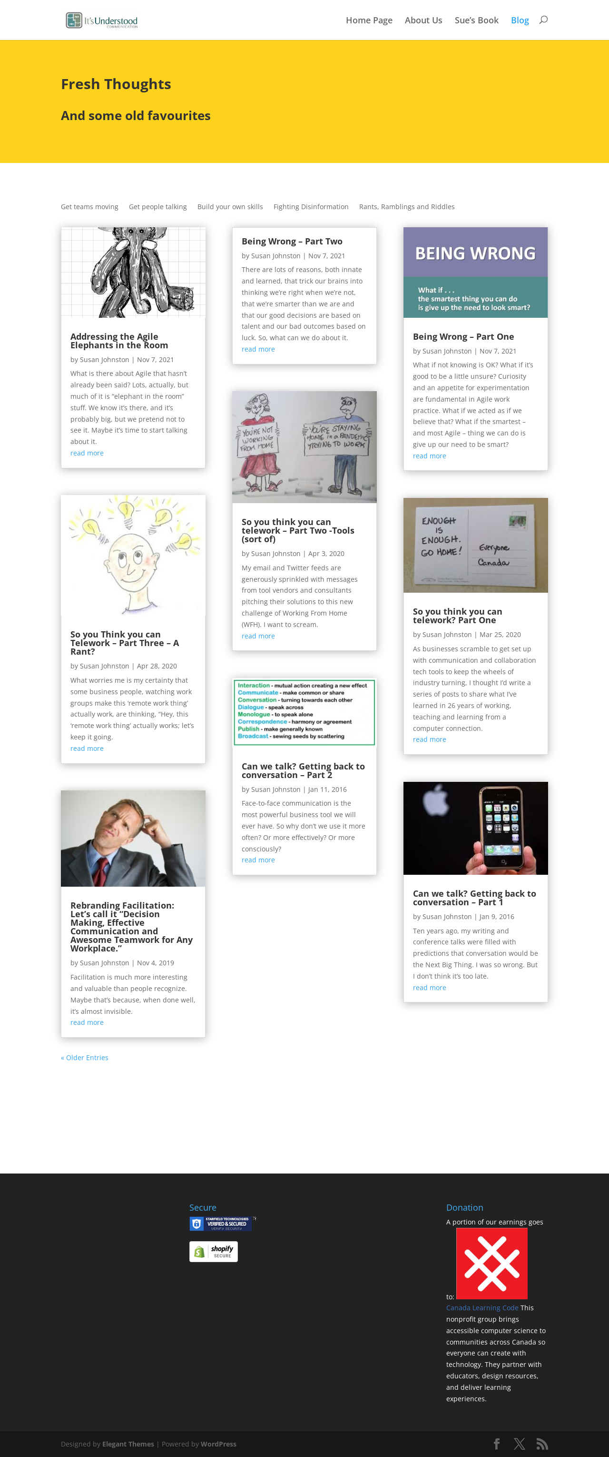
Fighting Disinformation (311, 207)
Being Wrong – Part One (463, 336)
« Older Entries (84, 1057)
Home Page (369, 21)
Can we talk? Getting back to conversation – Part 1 (474, 898)
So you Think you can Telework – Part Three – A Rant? (124, 642)
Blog (520, 21)
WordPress (218, 1443)
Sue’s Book (477, 21)
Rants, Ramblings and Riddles (407, 207)
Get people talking (158, 207)
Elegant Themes (128, 1443)
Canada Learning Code (483, 1307)
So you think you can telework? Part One (457, 616)
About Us (423, 21)
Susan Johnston (104, 359)
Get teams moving (89, 207)
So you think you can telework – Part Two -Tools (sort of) (298, 530)
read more (87, 452)
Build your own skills (230, 207)
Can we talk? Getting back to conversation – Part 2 (303, 770)
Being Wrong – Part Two (292, 241)
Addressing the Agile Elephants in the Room (119, 341)
